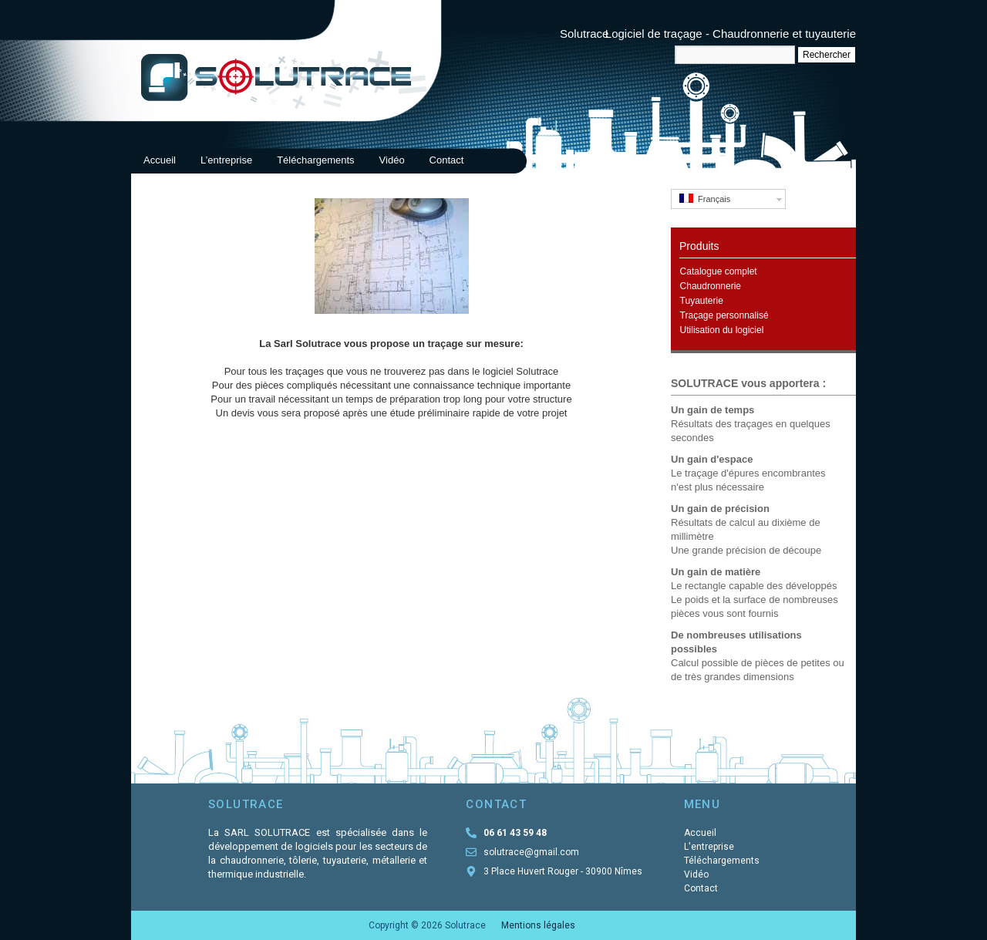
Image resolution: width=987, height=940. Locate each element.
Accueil (159, 160)
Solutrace (584, 33)
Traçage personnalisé (724, 315)
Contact (446, 160)
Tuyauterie (701, 300)
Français (704, 199)
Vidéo (392, 160)
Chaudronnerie (710, 286)
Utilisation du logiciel (722, 330)
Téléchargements (315, 160)
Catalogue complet (718, 271)
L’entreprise (226, 160)
